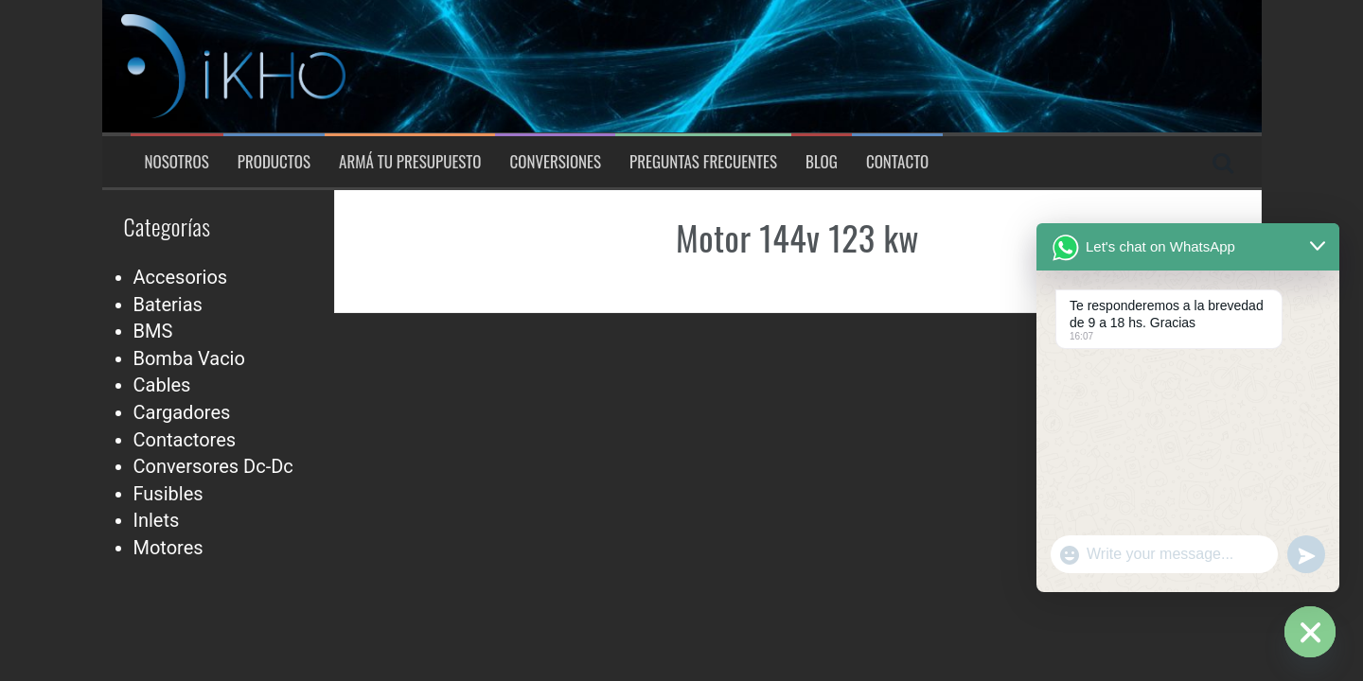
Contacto (897, 161)
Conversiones (555, 161)
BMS (153, 331)
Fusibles (168, 493)
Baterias (168, 304)
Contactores (185, 439)
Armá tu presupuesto (410, 161)
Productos (274, 161)
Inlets (156, 520)
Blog (821, 161)
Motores (168, 547)
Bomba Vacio (189, 358)
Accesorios (180, 277)
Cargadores (182, 412)
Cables (162, 385)
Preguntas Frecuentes (703, 161)
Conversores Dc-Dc (213, 466)
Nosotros (177, 161)
